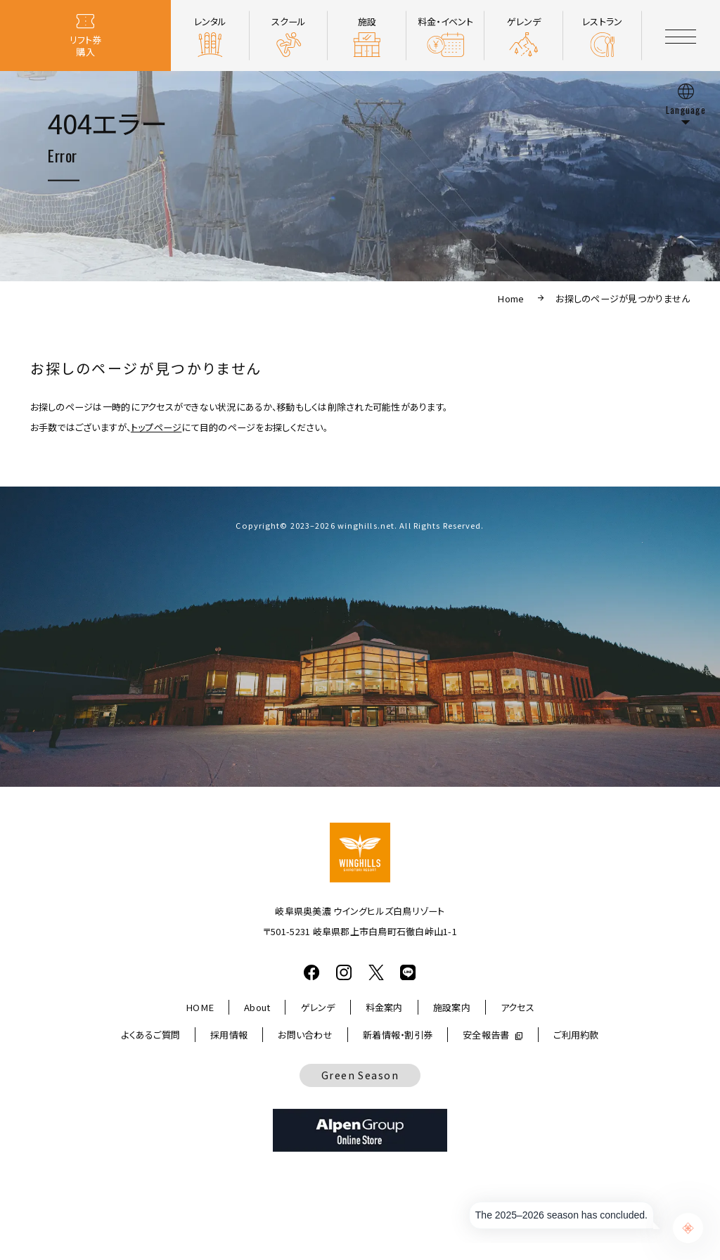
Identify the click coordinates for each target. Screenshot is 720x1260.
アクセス (517, 1007)
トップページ (156, 427)
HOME (200, 1007)
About (257, 1007)
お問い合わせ (305, 1034)
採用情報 (229, 1034)
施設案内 (451, 1007)
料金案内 (384, 1007)
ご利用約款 (575, 1034)
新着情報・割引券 (397, 1034)
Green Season (360, 1075)
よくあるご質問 (150, 1034)
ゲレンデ (318, 1007)
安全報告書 (486, 1034)
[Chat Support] (688, 1228)
